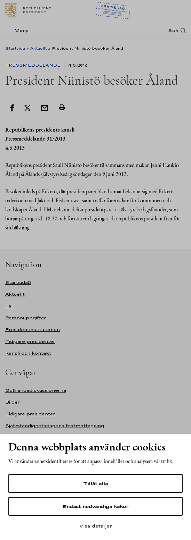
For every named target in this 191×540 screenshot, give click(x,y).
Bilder (12, 402)
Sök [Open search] (173, 30)
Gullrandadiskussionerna (35, 390)
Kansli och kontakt (28, 353)
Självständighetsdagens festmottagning (54, 426)
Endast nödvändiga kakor (95, 506)
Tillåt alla (95, 483)
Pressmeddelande (33, 65)
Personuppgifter (25, 318)
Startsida (15, 48)
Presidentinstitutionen (32, 329)
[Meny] (19, 30)
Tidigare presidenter (30, 341)
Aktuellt (38, 48)
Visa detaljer (95, 526)
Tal (9, 306)
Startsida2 (18, 282)
